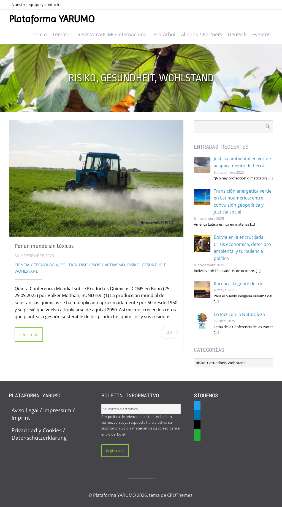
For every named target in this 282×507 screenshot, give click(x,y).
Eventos (261, 34)
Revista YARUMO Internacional (112, 34)
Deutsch (237, 34)
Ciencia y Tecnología (36, 264)
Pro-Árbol (164, 34)
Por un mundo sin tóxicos (44, 246)
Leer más (28, 334)
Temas (60, 34)
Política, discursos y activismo (92, 264)
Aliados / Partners (201, 34)
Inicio (40, 34)
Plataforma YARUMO (52, 18)
